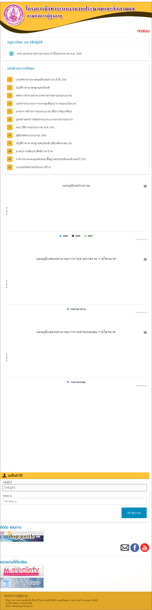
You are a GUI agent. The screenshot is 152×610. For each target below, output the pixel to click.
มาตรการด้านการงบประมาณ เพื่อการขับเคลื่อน (44, 111)
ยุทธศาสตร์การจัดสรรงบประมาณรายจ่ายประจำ (44, 119)
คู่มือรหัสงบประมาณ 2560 (31, 135)
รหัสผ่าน (7, 495)
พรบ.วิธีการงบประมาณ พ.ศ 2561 (35, 127)
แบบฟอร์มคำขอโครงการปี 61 (33, 167)
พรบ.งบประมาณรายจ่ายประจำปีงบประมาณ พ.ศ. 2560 (49, 53)
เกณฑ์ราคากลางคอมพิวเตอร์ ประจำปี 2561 (41, 79)
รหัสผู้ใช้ (7, 482)
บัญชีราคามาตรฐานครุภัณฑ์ (33, 87)
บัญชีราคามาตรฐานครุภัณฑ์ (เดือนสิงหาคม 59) (44, 143)
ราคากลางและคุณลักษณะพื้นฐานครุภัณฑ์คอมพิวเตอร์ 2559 (51, 159)
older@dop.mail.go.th (22, 606)
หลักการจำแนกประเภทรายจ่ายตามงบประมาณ (44, 95)
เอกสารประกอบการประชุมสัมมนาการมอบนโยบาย (46, 103)
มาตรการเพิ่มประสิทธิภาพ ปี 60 (34, 151)
